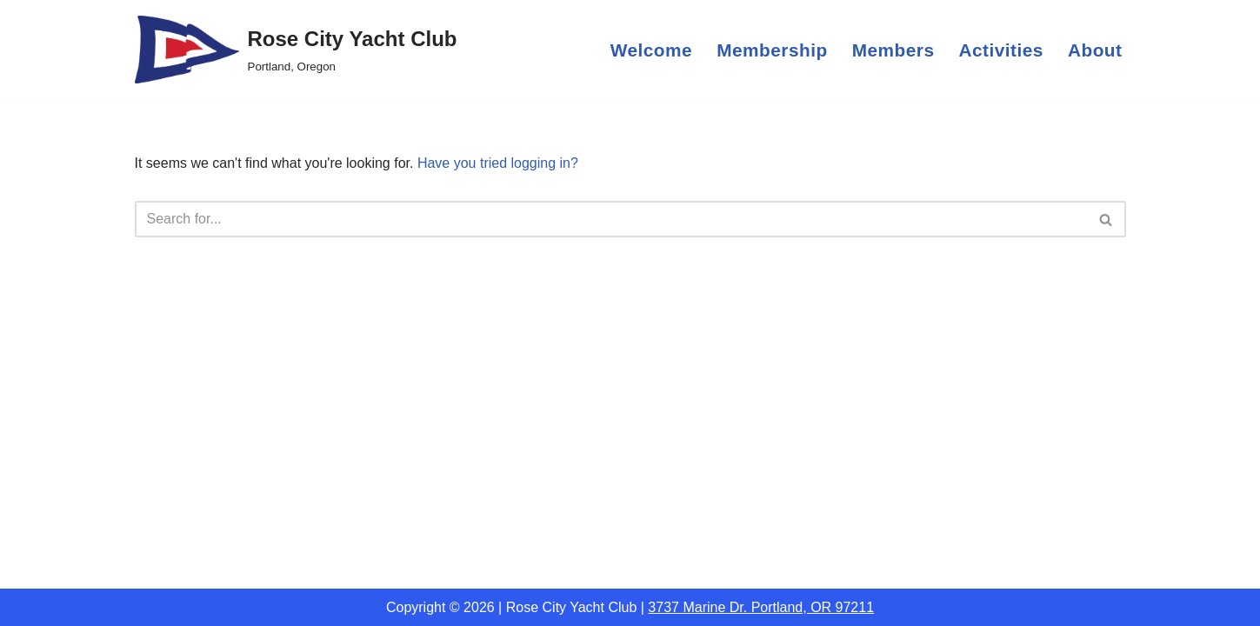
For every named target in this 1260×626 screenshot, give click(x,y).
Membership (772, 50)
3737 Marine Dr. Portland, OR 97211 (761, 607)
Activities (1000, 50)
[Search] (611, 219)
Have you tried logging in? (497, 163)
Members (893, 50)
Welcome (651, 50)
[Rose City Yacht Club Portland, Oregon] (296, 49)
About (1095, 50)
